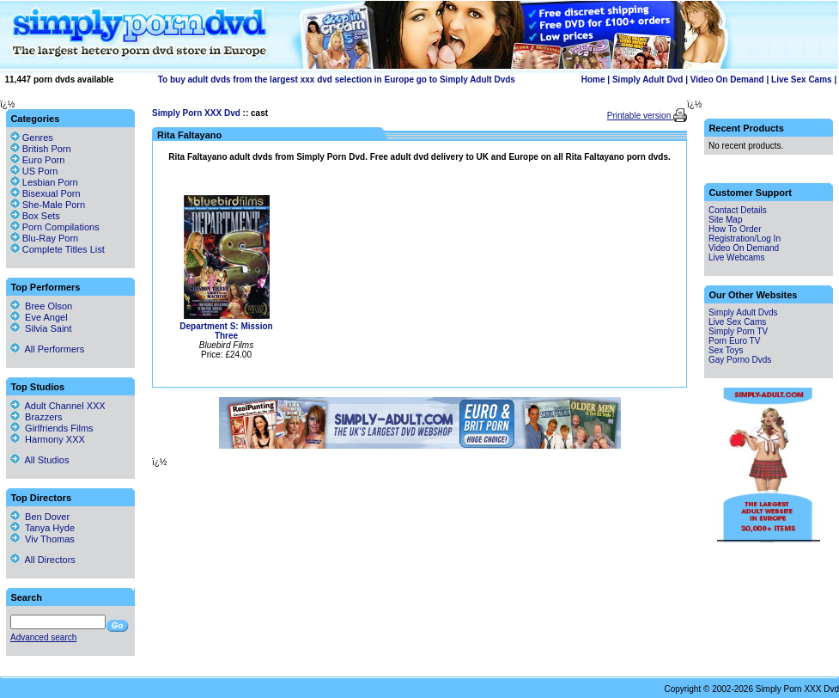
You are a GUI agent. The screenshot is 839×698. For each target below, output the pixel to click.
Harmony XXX (47, 439)
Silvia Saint (41, 328)
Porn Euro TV (734, 341)
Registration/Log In (744, 238)
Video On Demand (727, 79)
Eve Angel (39, 317)
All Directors (43, 559)
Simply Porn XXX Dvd (196, 113)
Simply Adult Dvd (647, 79)
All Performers (47, 349)
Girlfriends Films (52, 428)
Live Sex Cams (801, 79)
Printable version (640, 115)
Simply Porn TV (738, 331)
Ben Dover (40, 516)
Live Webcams (736, 257)
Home (593, 79)
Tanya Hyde (42, 528)
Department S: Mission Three (225, 330)
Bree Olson (41, 306)
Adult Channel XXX (58, 406)
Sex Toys (725, 350)
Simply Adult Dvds (743, 312)
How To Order (735, 229)
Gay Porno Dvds (739, 359)
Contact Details (737, 210)
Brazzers (36, 417)
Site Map (725, 219)
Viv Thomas (42, 539)
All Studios (39, 460)
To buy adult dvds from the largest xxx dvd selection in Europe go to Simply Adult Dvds (336, 79)
